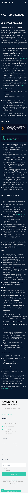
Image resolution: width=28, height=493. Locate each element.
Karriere (14, 455)
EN (15, 487)
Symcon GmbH (15, 480)
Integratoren (5, 452)
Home (3, 443)
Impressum (15, 443)
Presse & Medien (16, 452)
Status (13, 449)
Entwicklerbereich (7, 388)
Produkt (4, 446)
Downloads (4, 449)
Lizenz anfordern (7, 414)
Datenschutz (15, 446)
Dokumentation (20, 214)
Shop (3, 455)
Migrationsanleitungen (11, 139)
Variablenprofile (23, 58)
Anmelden (14, 474)
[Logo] (7, 2)
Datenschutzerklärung (15, 469)
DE (12, 487)
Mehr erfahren (6, 413)
